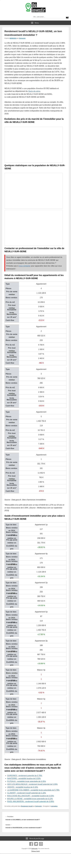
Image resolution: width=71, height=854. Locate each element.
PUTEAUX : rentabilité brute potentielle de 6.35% (26, 781)
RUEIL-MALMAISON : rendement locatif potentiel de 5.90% (30, 801)
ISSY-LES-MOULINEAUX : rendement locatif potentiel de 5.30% (32, 784)
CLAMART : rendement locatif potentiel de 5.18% (26, 793)
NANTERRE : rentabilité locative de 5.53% (24, 778)
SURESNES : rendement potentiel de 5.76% (24, 776)
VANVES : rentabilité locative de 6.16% (22, 787)
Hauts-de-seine (34, 91)
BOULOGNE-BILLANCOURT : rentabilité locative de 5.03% (30, 796)
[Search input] (49, 16)
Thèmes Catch (35, 851)
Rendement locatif (27, 806)
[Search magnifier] (67, 16)
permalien (54, 806)
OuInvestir (22, 38)
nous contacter (25, 266)
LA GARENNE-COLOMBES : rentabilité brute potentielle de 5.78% (33, 790)
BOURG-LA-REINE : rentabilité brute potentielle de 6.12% (30, 799)
